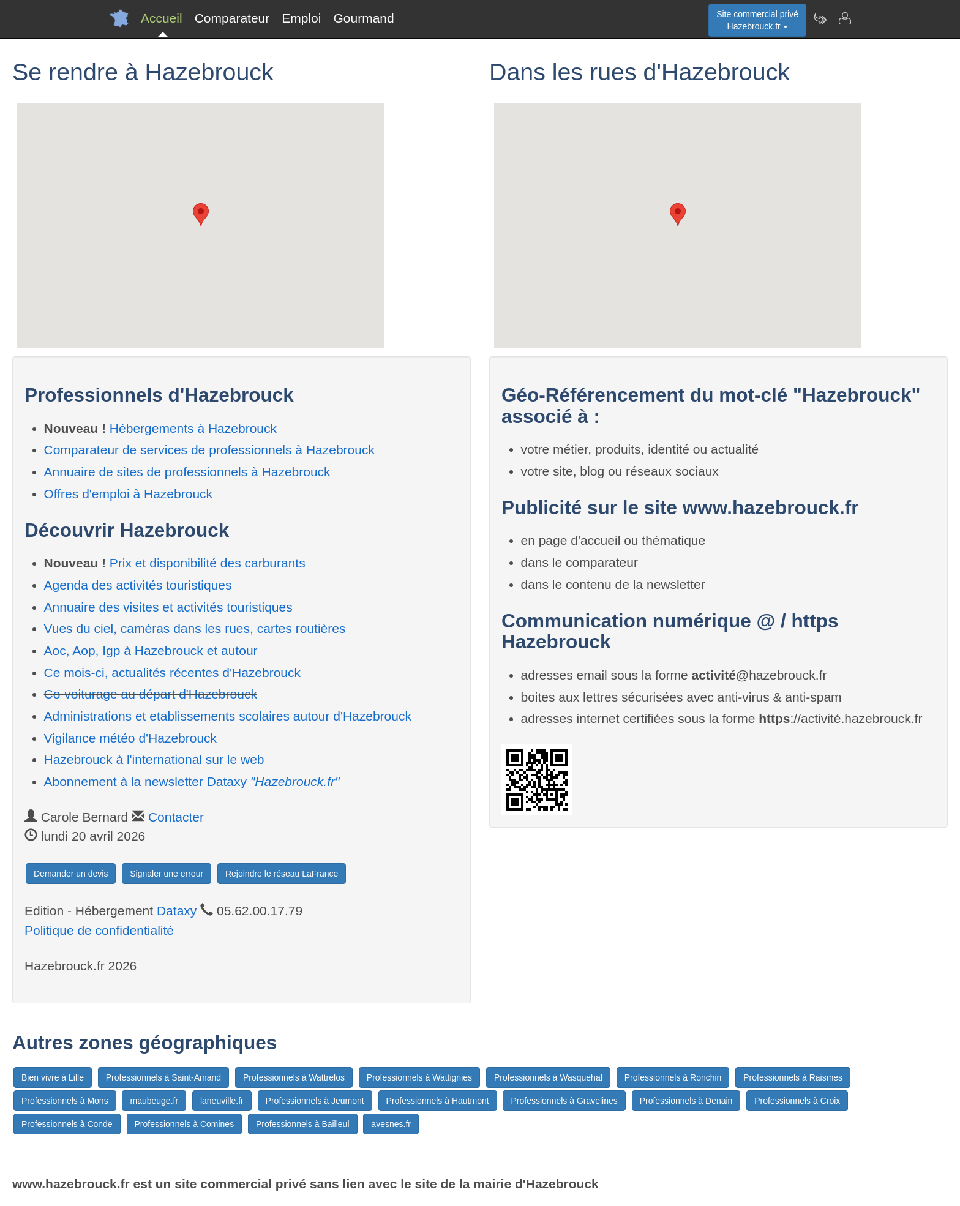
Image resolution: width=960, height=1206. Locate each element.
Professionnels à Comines (184, 1124)
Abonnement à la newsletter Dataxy (192, 781)
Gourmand (363, 18)
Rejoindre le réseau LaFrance (281, 873)
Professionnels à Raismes (792, 1077)
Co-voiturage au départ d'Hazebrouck (150, 694)
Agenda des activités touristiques (138, 585)
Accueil (161, 18)
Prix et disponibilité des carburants (208, 563)
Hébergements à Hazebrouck (193, 428)
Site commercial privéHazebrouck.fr (757, 20)
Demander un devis (71, 873)
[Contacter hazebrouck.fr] (844, 18)
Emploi (301, 18)
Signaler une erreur (166, 873)
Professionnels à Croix (797, 1101)
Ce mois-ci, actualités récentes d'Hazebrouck (172, 672)
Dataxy (177, 911)
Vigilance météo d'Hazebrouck (130, 738)
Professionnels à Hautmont (437, 1101)
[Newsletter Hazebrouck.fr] (820, 18)
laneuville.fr (222, 1101)
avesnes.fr (391, 1124)
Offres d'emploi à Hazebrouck (128, 494)
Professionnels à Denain (686, 1101)
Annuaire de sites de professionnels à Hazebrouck (187, 472)
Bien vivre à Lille (52, 1077)
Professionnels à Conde (67, 1124)
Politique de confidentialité (99, 930)
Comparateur (232, 18)
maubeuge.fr (154, 1101)
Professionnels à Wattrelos (294, 1077)
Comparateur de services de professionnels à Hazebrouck (209, 450)
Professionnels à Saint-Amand (163, 1077)
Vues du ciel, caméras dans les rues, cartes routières (195, 628)
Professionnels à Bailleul (303, 1124)
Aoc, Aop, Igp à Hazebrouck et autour (151, 650)
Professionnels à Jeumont (315, 1101)
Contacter (176, 817)
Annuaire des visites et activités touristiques (168, 607)
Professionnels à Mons (64, 1101)
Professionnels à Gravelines (564, 1101)
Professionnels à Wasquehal (548, 1077)
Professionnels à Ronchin (673, 1077)
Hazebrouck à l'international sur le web (154, 759)
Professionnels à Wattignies (419, 1077)
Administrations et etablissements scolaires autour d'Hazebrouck (227, 716)
